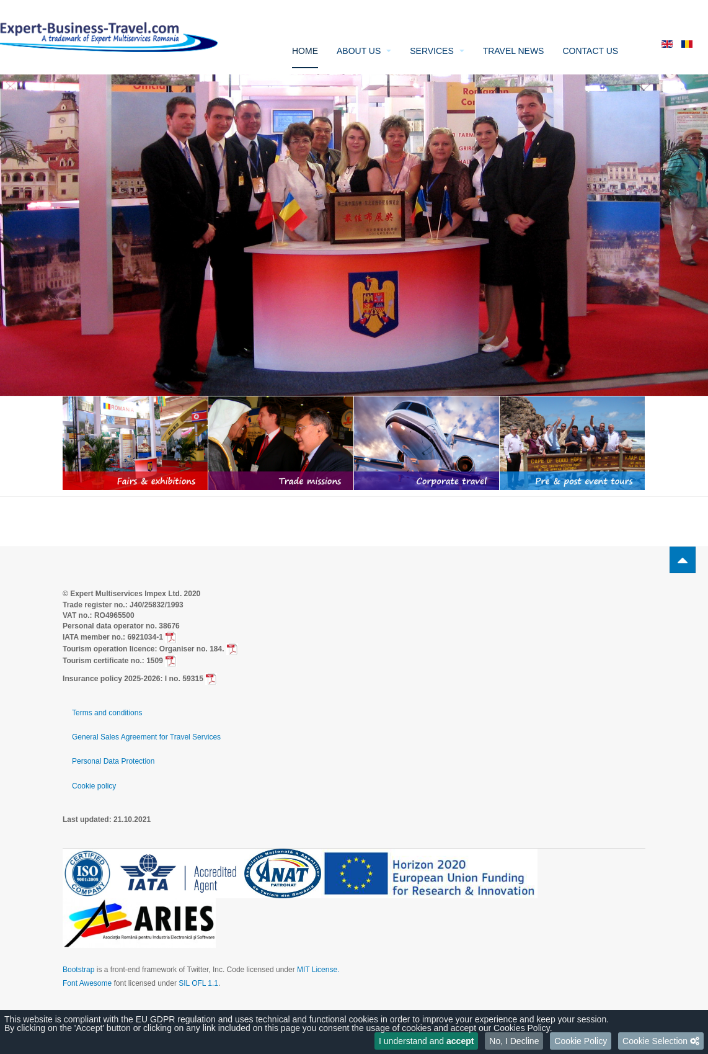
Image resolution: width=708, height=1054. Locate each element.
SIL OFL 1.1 (198, 983)
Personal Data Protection (113, 761)
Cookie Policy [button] (580, 1041)
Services (437, 51)
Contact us (590, 51)
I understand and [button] (426, 1041)
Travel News (513, 51)
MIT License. (318, 969)
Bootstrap (78, 969)
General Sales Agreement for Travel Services (146, 737)
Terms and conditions (107, 712)
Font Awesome (87, 983)
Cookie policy (94, 786)
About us (364, 51)
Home (305, 51)
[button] (661, 1041)
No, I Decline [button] (514, 1041)
